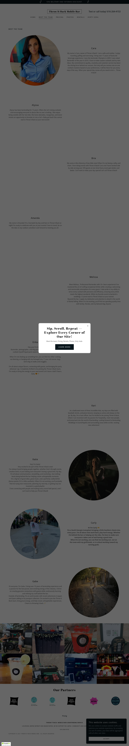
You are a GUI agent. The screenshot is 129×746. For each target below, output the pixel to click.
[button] (6, 744)
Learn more (64, 347)
